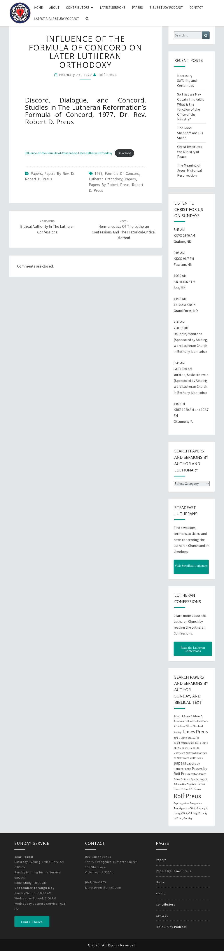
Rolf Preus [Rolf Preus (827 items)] (187, 796)
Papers (137, 7)
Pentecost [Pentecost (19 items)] (185, 779)
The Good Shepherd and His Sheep (190, 133)
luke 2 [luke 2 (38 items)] (177, 748)
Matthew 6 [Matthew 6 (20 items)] (191, 753)
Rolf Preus (107, 75)
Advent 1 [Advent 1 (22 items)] (178, 716)
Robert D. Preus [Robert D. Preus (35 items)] (191, 789)
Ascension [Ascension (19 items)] (179, 721)
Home (38, 7)
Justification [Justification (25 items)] (181, 742)
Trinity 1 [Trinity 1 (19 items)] (194, 808)
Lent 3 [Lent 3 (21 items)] (205, 742)
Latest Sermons (112, 7)
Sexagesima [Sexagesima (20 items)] (196, 803)
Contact (196, 7)
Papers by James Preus (173, 871)
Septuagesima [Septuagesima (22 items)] (181, 803)
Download (124, 153)
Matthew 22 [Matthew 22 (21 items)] (183, 758)
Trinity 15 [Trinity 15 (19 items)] (195, 813)
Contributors (77, 7)
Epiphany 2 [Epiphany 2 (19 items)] (181, 726)
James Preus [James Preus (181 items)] (195, 732)
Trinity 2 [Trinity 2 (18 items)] (203, 808)
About (54, 7)
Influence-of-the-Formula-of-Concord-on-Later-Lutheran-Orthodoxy (68, 153)
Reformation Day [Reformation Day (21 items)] (182, 784)
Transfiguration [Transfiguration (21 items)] (182, 808)
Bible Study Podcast (166, 7)
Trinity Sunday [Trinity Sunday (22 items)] (184, 818)
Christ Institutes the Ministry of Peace (189, 151)
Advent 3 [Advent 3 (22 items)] (197, 716)
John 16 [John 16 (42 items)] (186, 738)
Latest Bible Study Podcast (56, 19)
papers (130, 178)
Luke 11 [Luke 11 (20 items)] (186, 747)
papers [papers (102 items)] (180, 763)
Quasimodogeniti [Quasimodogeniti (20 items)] (199, 779)
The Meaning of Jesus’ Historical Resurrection (189, 170)
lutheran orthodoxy (105, 178)
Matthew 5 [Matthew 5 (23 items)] (179, 753)
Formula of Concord (122, 173)
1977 (98, 173)
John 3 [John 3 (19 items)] (177, 737)
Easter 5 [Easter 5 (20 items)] (197, 721)
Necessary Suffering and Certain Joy (187, 80)
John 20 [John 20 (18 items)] (195, 738)
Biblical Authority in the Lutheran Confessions (47, 227)
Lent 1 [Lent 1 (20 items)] (191, 742)
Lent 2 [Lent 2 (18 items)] (198, 743)
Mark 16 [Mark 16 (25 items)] (195, 747)
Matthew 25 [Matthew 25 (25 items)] (196, 758)
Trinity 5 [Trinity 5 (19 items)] (186, 813)
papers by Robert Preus (109, 184)
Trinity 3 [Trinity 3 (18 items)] (178, 813)
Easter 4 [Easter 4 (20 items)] (188, 721)
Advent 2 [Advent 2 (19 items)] (188, 716)
